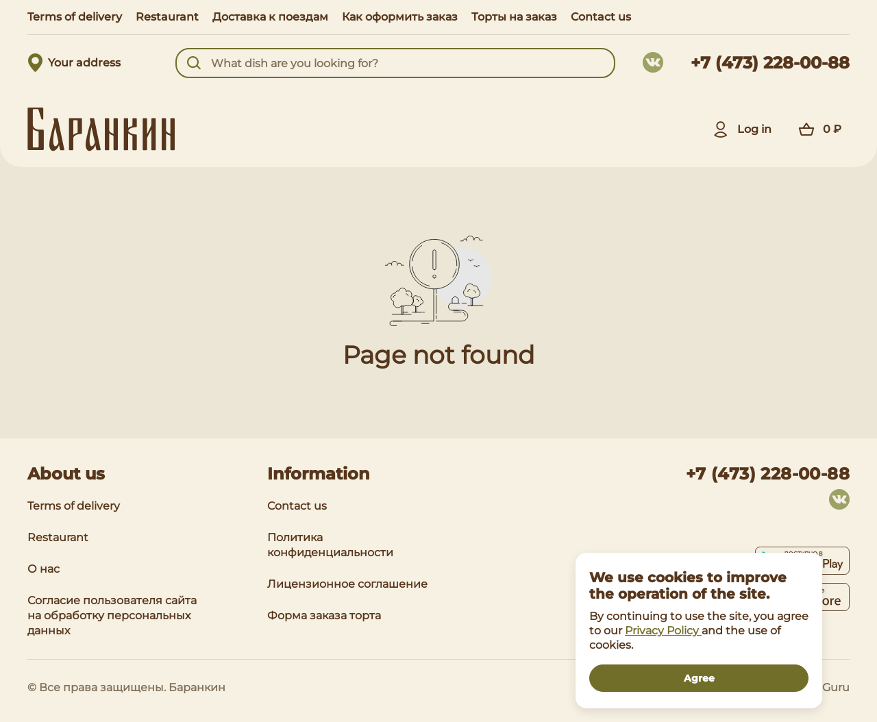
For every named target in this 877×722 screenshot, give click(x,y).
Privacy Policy (663, 630)
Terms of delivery (74, 16)
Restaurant (167, 16)
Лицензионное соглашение (347, 583)
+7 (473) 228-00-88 (770, 63)
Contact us (601, 16)
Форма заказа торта (324, 615)
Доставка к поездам (270, 16)
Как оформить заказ (400, 16)
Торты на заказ (514, 16)
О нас (43, 568)
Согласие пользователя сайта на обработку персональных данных (112, 615)
